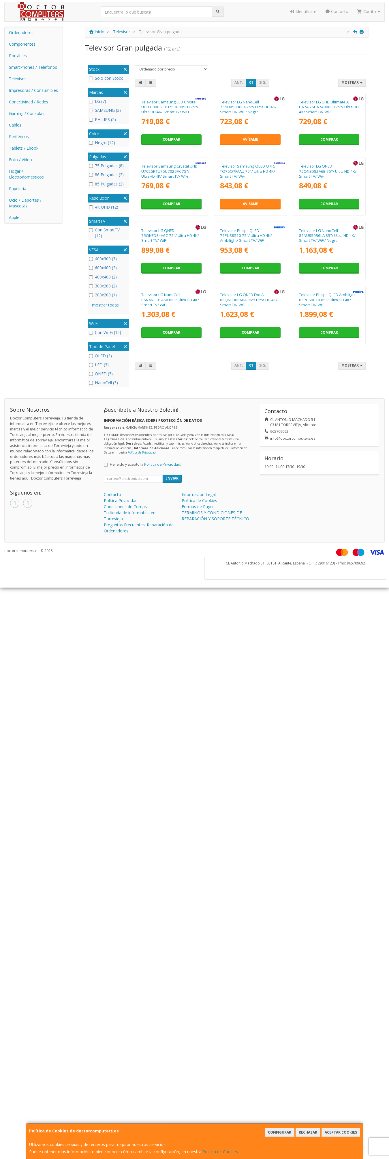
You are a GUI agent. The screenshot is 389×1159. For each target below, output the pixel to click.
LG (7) (97, 101)
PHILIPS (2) (102, 119)
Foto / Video (20, 159)
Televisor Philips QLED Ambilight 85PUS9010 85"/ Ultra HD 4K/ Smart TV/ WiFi (327, 525)
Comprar (171, 195)
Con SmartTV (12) (104, 232)
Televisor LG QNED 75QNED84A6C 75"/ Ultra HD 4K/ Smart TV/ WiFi (170, 404)
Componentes (22, 44)
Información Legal (199, 698)
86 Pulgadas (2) (106, 174)
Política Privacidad (121, 704)
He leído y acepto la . (145, 668)
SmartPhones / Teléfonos (33, 67)
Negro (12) (102, 142)
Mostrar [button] (351, 82)
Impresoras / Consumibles (33, 90)
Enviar (172, 682)
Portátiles (18, 55)
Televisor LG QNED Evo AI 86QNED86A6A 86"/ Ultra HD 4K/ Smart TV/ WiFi (248, 525)
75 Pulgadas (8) (106, 165)
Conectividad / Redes (28, 102)
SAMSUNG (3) (105, 110)
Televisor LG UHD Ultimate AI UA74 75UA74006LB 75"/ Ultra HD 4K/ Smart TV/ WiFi (329, 163)
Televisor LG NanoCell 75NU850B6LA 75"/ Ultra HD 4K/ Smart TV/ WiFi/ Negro (248, 163)
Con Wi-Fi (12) (105, 332)
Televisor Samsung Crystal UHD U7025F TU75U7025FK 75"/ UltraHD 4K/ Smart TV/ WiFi (169, 284)
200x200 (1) (103, 295)
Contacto (337, 11)
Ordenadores (21, 32)
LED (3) (99, 364)
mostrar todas (105, 305)
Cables (15, 125)
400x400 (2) (103, 277)
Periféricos (19, 136)
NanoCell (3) (103, 382)
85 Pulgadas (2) (106, 184)
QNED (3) (101, 373)
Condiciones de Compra (126, 711)
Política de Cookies (220, 1151)
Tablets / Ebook (23, 148)
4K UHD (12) (103, 207)
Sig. (262, 82)
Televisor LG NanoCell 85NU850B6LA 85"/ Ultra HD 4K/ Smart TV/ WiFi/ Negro (327, 404)
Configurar (279, 1132)
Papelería (17, 188)
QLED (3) (100, 356)
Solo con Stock (106, 78)
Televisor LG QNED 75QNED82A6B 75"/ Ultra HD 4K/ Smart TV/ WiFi (327, 284)
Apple (14, 217)
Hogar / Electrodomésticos (26, 174)
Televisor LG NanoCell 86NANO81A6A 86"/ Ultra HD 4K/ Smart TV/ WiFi (170, 525)
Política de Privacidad (142, 657)
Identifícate (302, 11)
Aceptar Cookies (341, 1132)
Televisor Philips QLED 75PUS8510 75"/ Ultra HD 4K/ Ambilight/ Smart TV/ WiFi (246, 404)
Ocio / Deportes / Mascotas (25, 203)
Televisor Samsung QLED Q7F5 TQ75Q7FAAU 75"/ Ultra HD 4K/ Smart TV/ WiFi (247, 284)
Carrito (368, 11)
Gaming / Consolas (26, 113)
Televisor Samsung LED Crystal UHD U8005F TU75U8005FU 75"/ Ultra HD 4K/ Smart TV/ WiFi (169, 163)
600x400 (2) (103, 267)
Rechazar (308, 1132)
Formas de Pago (197, 711)
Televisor (17, 78)
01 (251, 82)
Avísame (250, 195)
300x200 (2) (103, 286)
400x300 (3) (103, 258)
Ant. (238, 82)
